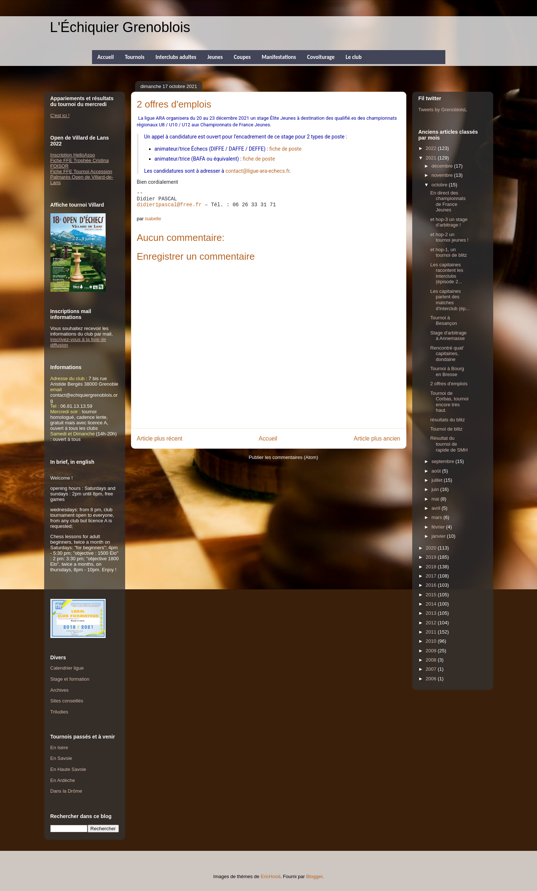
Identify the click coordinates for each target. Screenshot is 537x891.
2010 (432, 641)
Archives (59, 690)
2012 (432, 622)
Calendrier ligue (67, 668)
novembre (442, 175)
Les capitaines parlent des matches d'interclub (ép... (450, 299)
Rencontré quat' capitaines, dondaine (447, 353)
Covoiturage (321, 57)
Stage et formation (69, 679)
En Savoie (61, 758)
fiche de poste (285, 149)
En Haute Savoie (68, 769)
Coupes (242, 57)
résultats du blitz (447, 419)
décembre (442, 166)
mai (436, 499)
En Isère (59, 747)
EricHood (270, 876)
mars (437, 517)
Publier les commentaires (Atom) (283, 457)
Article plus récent (160, 438)
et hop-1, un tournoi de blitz (448, 252)
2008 (432, 660)
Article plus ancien (377, 438)
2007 (432, 669)
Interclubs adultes (175, 57)
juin (435, 489)
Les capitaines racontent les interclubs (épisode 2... (446, 273)
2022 (432, 148)
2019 (432, 557)
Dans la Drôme (66, 791)
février (438, 527)
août (436, 471)
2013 (432, 613)
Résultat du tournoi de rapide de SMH (449, 443)
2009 (432, 650)
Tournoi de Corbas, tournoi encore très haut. (449, 401)
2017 (432, 576)
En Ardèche (62, 780)
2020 (432, 548)
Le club (353, 57)
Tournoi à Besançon (443, 320)
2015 (432, 594)
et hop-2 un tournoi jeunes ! (449, 237)
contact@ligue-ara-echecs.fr (258, 171)
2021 (432, 158)
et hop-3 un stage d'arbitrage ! (448, 222)
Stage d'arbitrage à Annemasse (448, 335)
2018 (432, 566)
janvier (439, 536)
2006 (432, 678)
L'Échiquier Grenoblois (120, 27)
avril (436, 508)
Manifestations (279, 57)
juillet (437, 480)
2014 (432, 604)
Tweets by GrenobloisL (442, 109)
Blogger (314, 876)
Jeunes (215, 57)
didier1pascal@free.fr (169, 205)
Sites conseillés (67, 701)
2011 (432, 632)
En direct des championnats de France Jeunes (448, 201)
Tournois (134, 57)
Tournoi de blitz (446, 429)
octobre (440, 184)
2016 (432, 585)
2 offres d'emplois (448, 383)
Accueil (106, 57)
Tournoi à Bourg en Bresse (447, 371)
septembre (443, 461)
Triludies (59, 712)
